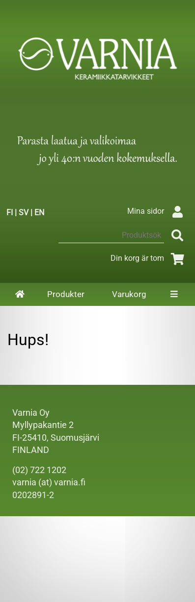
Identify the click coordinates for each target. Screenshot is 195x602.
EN (39, 212)
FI (9, 212)
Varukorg (129, 294)
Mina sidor (157, 211)
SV (23, 212)
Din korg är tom (149, 258)
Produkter (65, 294)
